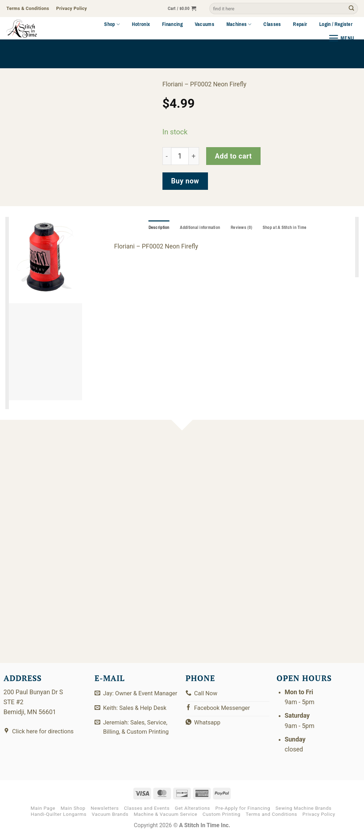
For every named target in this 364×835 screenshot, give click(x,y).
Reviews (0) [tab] (242, 228)
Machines (239, 24)
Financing (172, 24)
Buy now (185, 181)
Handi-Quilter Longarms (58, 814)
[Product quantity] (180, 156)
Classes (272, 24)
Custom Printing (222, 814)
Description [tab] (157, 228)
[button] (182, 9)
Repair (300, 24)
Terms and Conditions (271, 814)
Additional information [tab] (199, 228)
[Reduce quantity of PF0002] (166, 156)
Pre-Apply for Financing (243, 808)
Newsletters (105, 808)
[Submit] (351, 9)
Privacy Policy (319, 814)
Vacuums (204, 24)
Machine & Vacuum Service (165, 814)
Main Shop (72, 808)
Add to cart (233, 156)
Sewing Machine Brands (303, 808)
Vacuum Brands (110, 814)
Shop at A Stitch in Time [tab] (286, 228)
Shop (112, 24)
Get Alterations (192, 808)
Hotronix (141, 24)
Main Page (43, 808)
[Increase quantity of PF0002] (194, 156)
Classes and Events (147, 808)
